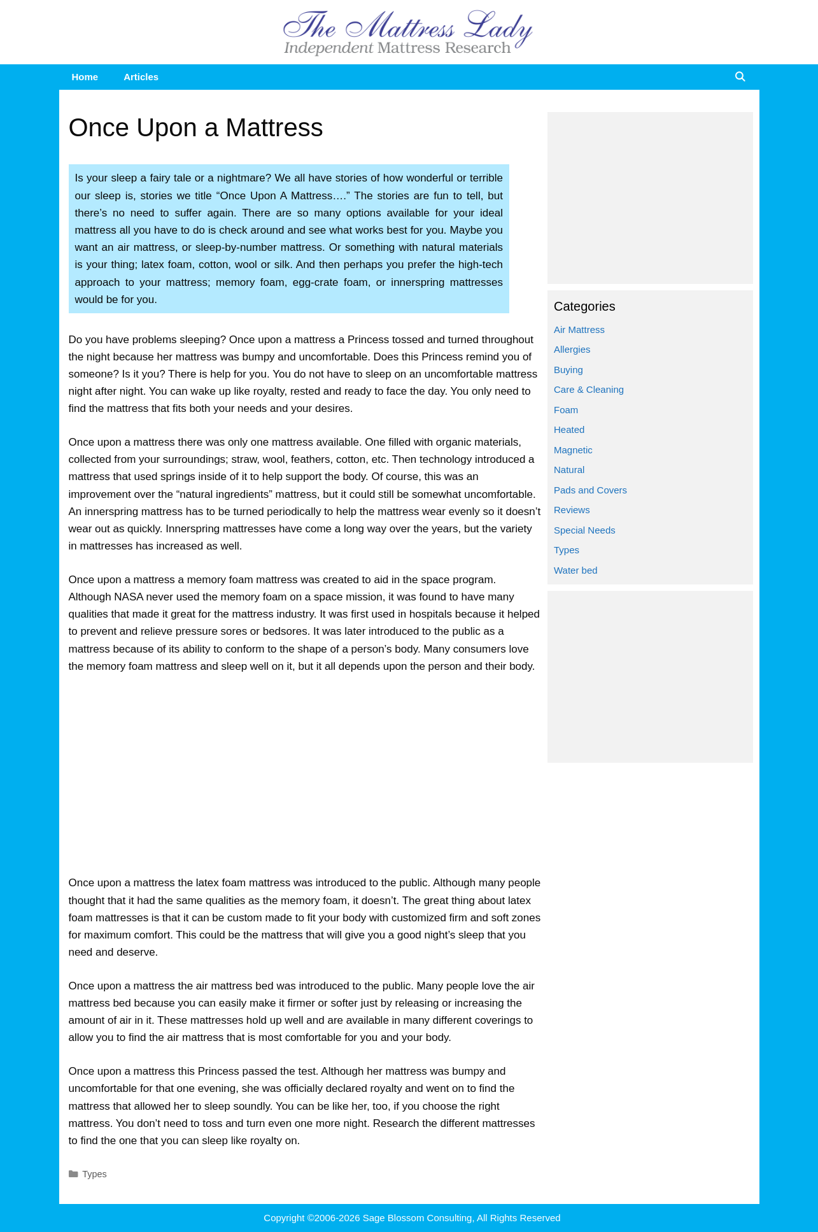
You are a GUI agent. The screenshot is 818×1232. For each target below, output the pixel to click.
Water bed (576, 570)
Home (85, 76)
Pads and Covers (590, 490)
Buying (568, 369)
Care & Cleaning (589, 389)
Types (94, 1174)
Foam (566, 409)
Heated (569, 429)
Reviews (572, 509)
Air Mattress (579, 329)
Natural (569, 469)
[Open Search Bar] (740, 77)
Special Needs (585, 530)
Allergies (572, 349)
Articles (141, 76)
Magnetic (573, 449)
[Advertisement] (305, 780)
